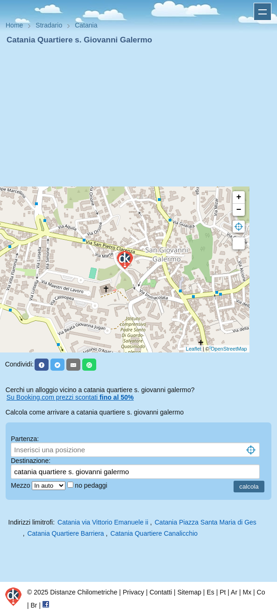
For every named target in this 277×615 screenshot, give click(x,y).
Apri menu (262, 12)
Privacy (133, 592)
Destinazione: (30, 460)
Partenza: (25, 438)
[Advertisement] (138, 115)
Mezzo (21, 485)
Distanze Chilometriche (83, 592)
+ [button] (238, 197)
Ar (234, 592)
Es (210, 592)
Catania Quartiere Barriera (65, 533)
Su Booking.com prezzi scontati (70, 397)
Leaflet (193, 349)
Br (34, 605)
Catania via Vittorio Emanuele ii (102, 522)
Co (261, 592)
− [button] (238, 209)
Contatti (160, 592)
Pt (223, 592)
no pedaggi (92, 485)
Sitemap (189, 592)
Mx (246, 592)
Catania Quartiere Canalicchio (154, 533)
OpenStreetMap (229, 349)
